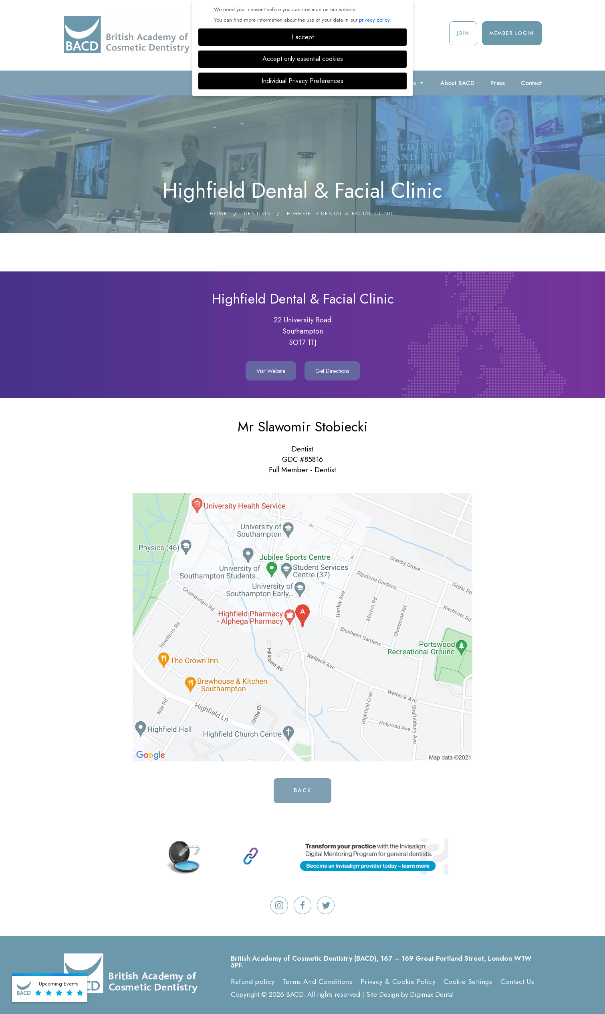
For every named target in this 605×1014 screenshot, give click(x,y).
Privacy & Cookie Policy (398, 981)
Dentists (257, 213)
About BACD (457, 83)
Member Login (512, 33)
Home (219, 213)
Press (497, 83)
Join (463, 33)
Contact (531, 83)
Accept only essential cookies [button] (302, 58)
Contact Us (517, 981)
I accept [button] (303, 37)
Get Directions (332, 371)
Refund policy (252, 981)
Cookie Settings (468, 981)
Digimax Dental (432, 994)
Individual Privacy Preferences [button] (302, 80)
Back (302, 790)
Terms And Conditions (317, 981)
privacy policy (374, 20)
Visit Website (270, 371)
